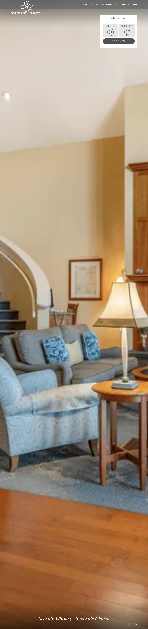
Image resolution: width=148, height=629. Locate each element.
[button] (110, 30)
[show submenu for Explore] (130, 4)
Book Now (119, 41)
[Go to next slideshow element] (136, 624)
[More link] (134, 4)
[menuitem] (106, 4)
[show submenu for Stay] (72, 4)
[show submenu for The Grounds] (97, 4)
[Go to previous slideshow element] (129, 624)
